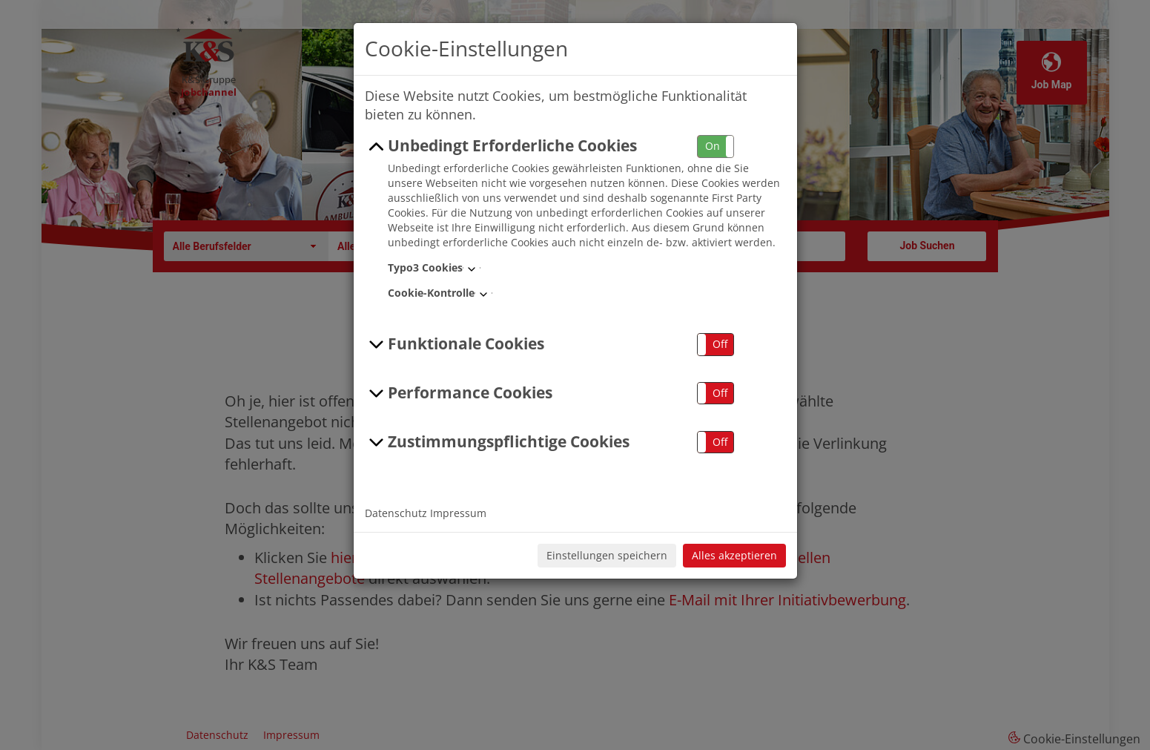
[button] (715, 146)
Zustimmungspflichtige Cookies (497, 442)
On (712, 146)
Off (720, 344)
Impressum (458, 513)
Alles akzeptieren (734, 555)
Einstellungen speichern (606, 555)
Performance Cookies (459, 393)
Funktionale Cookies (455, 344)
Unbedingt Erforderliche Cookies (501, 146)
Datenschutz (396, 513)
